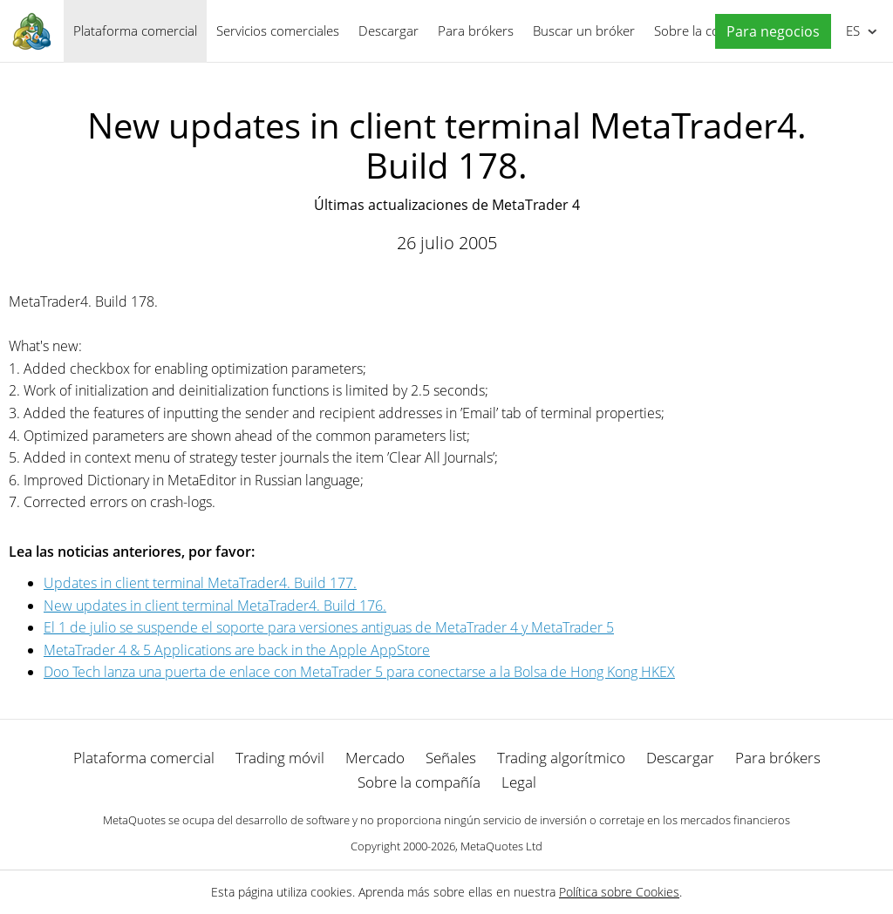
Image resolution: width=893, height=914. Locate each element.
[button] (769, 32)
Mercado (375, 758)
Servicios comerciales (277, 30)
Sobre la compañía (419, 782)
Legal (518, 782)
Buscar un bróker (584, 30)
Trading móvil (279, 758)
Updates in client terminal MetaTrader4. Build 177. (200, 582)
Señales (451, 758)
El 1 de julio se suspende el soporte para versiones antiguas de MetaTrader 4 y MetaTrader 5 (329, 627)
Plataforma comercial (135, 30)
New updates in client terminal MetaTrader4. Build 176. (215, 605)
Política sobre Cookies (619, 892)
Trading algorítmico (561, 758)
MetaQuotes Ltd (501, 846)
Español (851, 30)
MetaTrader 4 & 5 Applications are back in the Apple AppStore (237, 650)
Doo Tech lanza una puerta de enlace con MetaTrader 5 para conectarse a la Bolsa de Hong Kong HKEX (359, 671)
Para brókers (476, 30)
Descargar (388, 30)
